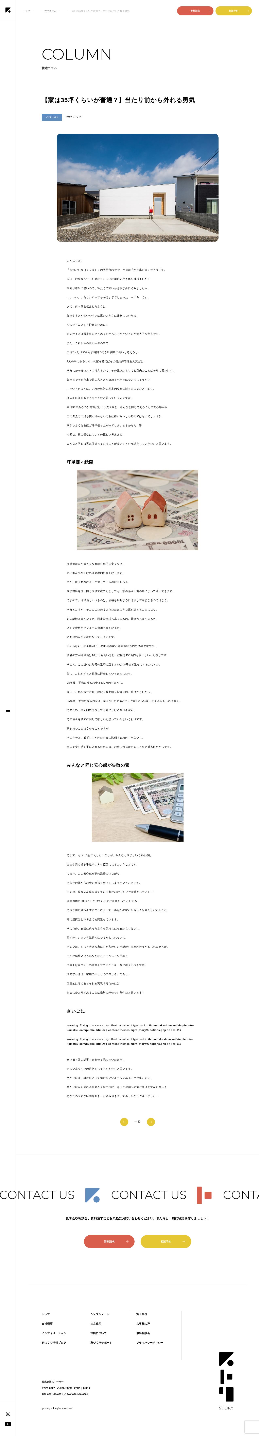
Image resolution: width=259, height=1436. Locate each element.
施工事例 (141, 1314)
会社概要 (47, 1323)
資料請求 (200, 11)
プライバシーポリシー (149, 1342)
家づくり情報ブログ (54, 1342)
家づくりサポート (101, 1342)
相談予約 (239, 11)
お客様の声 (143, 1323)
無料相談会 (143, 1333)
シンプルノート (99, 1314)
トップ (46, 1314)
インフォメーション (54, 1333)
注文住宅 (95, 1323)
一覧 (137, 1121)
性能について (98, 1333)
